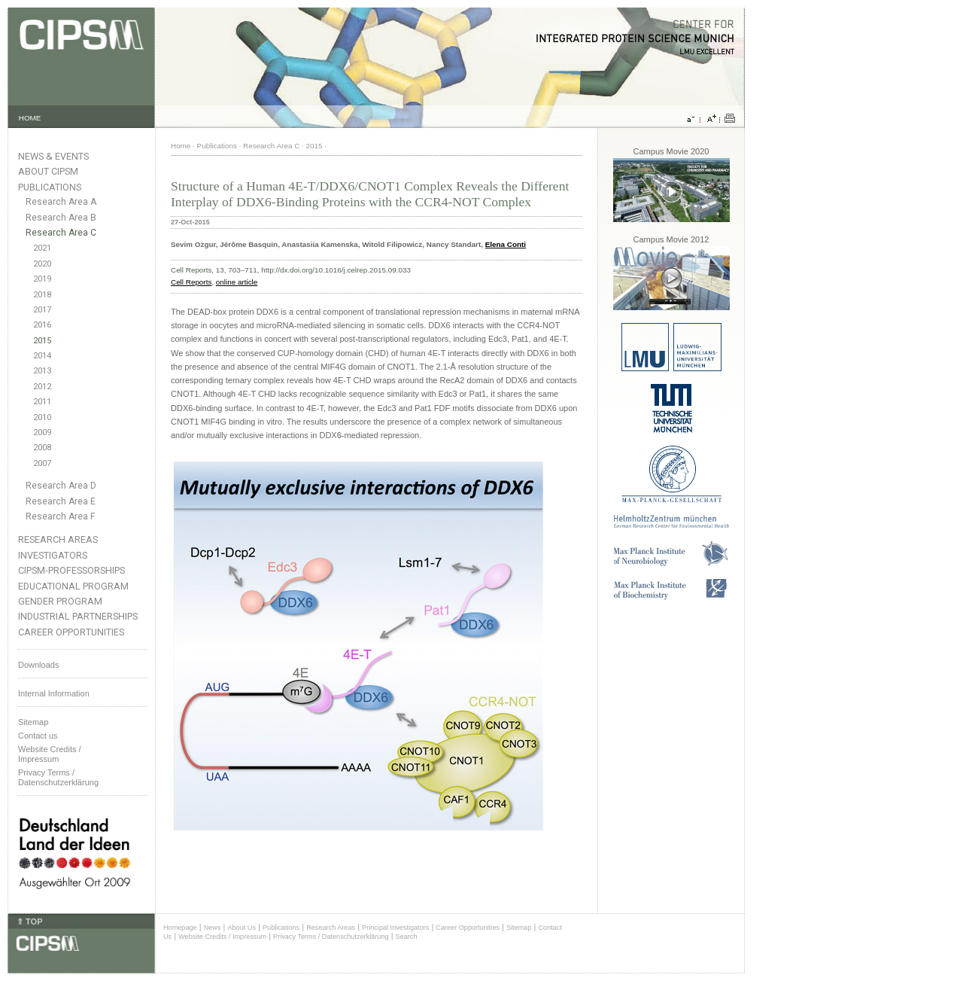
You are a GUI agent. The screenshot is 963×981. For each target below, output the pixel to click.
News (212, 927)
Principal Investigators (395, 927)
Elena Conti (505, 244)
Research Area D (61, 485)
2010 (42, 417)
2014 (42, 356)
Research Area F (61, 516)
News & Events (53, 156)
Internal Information (54, 693)
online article (236, 282)
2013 (42, 371)
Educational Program (73, 586)
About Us (241, 927)
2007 (42, 463)
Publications (49, 187)
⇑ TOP (29, 921)
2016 (42, 325)
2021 (42, 248)
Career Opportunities (71, 632)
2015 (42, 341)
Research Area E (61, 501)
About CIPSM (48, 171)
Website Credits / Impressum (222, 936)
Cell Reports (191, 282)
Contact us (38, 735)
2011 (42, 402)
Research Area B (61, 217)
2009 (42, 432)
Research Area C (61, 232)
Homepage (180, 927)
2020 (42, 264)
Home (180, 146)
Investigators (52, 555)
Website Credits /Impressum (49, 754)
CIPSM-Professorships (71, 570)
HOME (30, 118)
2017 (42, 310)
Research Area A (61, 202)
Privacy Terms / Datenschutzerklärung (58, 777)
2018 (42, 295)
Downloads (38, 664)
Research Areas (58, 539)
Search (407, 936)
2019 (42, 279)
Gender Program (60, 601)
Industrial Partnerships (78, 616)
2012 (42, 386)
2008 (42, 447)
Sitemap (33, 722)
